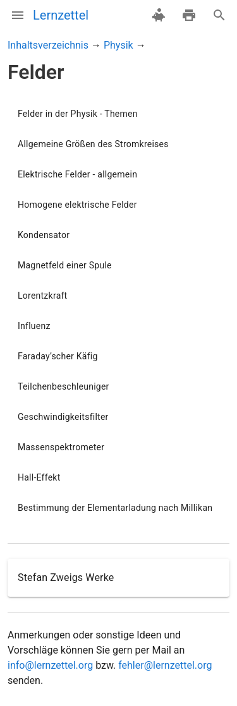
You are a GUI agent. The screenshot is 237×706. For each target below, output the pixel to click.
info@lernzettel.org (50, 665)
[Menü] (18, 15)
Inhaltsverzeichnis (48, 45)
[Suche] (219, 15)
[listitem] (118, 114)
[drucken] (189, 15)
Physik (118, 45)
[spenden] (158, 15)
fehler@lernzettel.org (165, 665)
